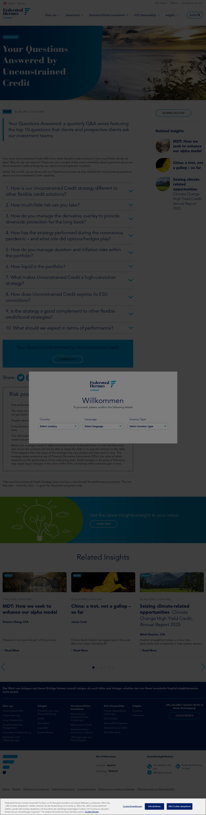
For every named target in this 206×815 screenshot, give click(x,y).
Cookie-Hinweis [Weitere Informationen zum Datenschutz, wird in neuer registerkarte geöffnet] (92, 813)
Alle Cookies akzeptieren (179, 807)
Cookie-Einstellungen (132, 807)
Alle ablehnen (154, 807)
